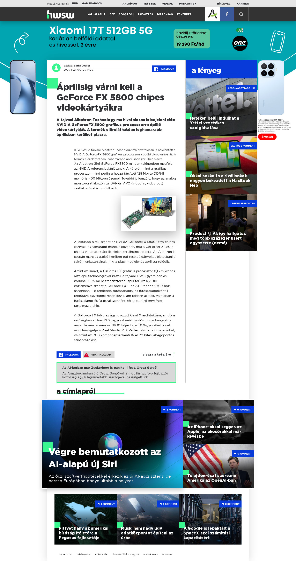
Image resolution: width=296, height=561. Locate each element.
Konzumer (184, 14)
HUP (75, 3)
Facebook (164, 69)
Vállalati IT (96, 14)
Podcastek (187, 3)
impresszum (65, 554)
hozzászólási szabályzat (126, 554)
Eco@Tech (126, 14)
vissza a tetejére (157, 354)
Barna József (82, 65)
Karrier (243, 3)
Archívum (130, 3)
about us (167, 554)
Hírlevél (223, 3)
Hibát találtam (97, 354)
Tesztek (149, 3)
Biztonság (165, 14)
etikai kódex (102, 554)
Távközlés (145, 14)
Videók (167, 3)
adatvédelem (150, 554)
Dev (112, 14)
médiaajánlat (84, 554)
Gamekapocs (92, 3)
